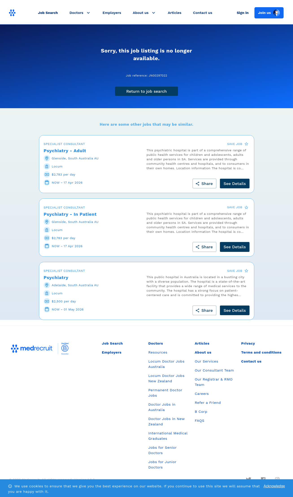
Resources (157, 352)
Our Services (206, 361)
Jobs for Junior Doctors (162, 464)
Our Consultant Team (214, 370)
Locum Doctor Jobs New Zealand (166, 378)
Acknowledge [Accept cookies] (274, 486)
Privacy (248, 343)
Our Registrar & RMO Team (214, 382)
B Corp (201, 411)
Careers (202, 393)
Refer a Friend (208, 402)
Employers (112, 13)
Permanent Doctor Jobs (165, 393)
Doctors (155, 343)
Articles (174, 13)
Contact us (202, 13)
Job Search (48, 13)
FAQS (199, 420)
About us (203, 352)
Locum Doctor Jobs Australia (166, 364)
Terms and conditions (261, 352)
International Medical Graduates (167, 436)
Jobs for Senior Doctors (162, 450)
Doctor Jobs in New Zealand (166, 421)
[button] (80, 13)
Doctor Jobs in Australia (161, 407)
